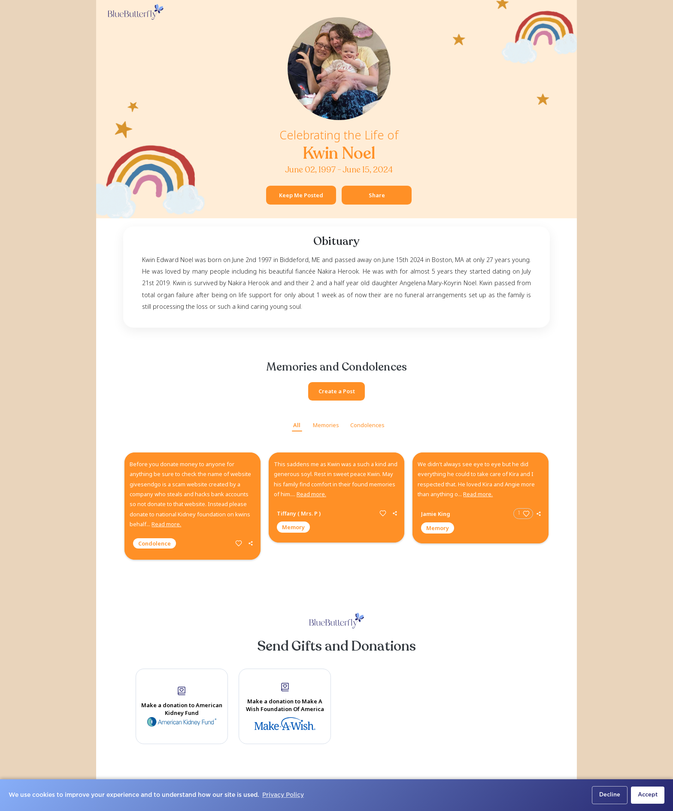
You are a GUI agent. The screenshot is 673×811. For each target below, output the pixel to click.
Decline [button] (609, 795)
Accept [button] (648, 795)
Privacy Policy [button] (283, 795)
